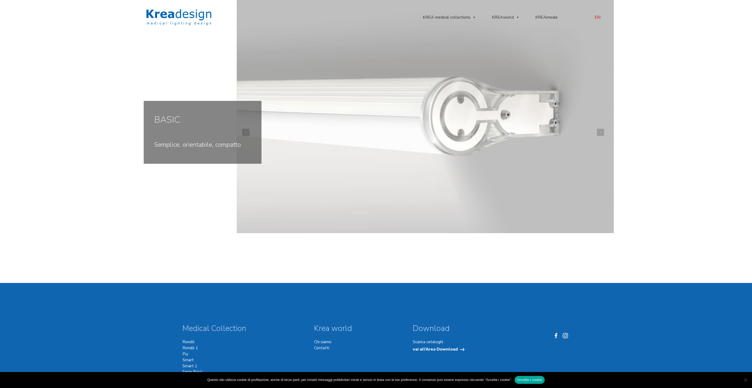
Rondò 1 (190, 348)
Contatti (321, 348)
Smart (188, 360)
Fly (185, 354)
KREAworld (506, 17)
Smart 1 (189, 366)
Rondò (188, 342)
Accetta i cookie (529, 380)
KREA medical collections (449, 17)
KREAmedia (546, 17)
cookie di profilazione (253, 380)
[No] (745, 379)
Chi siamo (322, 342)
